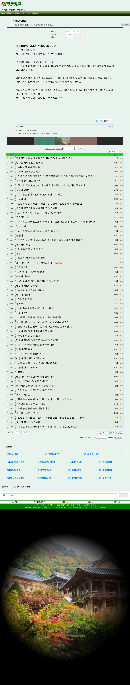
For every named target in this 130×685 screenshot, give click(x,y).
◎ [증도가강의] (44, 470)
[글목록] (111, 126)
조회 (121, 155)
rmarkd (116, 235)
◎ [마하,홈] (12, 454)
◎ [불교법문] (74, 470)
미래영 (116, 313)
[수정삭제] (22, 126)
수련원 (116, 158)
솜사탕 (116, 404)
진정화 (116, 286)
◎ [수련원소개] (91, 454)
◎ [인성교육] (105, 462)
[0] (17, 126)
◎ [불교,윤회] (105, 478)
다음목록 (112, 433)
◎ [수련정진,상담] (15, 462)
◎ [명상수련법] (52, 454)
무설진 (116, 267)
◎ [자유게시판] (44, 478)
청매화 (116, 199)
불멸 (67, 31)
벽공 (116, 167)
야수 (116, 172)
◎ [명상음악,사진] (15, 478)
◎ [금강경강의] (14, 470)
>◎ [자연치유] (75, 462)
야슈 (116, 181)
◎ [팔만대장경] (75, 478)
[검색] (59, 495)
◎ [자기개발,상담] (46, 462)
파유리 (116, 226)
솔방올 (116, 190)
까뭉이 (116, 163)
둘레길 (116, 413)
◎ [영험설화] (105, 470)
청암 (116, 386)
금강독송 (116, 217)
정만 (116, 395)
